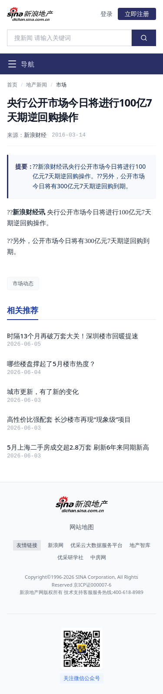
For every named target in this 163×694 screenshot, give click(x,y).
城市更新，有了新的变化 (43, 391)
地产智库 (140, 545)
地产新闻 (36, 84)
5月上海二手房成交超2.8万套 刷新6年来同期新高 (78, 447)
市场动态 (23, 283)
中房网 (98, 557)
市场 (61, 84)
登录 (106, 14)
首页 (12, 84)
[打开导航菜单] (20, 64)
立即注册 (137, 14)
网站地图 (82, 527)
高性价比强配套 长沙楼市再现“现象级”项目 (69, 419)
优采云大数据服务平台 (96, 545)
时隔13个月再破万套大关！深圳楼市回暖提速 (72, 335)
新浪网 (55, 545)
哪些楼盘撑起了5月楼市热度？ (51, 363)
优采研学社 (70, 557)
